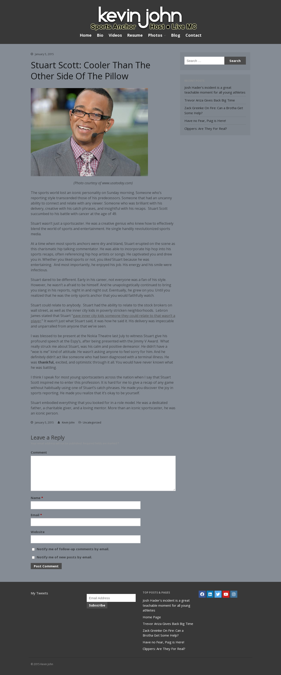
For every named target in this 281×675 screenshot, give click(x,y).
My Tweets (39, 593)
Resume (135, 35)
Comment (39, 452)
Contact (194, 35)
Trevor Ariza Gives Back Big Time (209, 100)
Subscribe (97, 605)
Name (37, 498)
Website (38, 532)
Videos (115, 35)
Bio (100, 35)
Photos (155, 35)
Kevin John (68, 422)
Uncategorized (92, 422)
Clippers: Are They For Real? (205, 128)
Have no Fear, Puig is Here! (205, 120)
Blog (175, 35)
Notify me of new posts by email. (64, 557)
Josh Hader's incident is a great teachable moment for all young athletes (166, 605)
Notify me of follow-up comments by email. (73, 549)
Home (86, 35)
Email (36, 515)
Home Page (152, 617)
